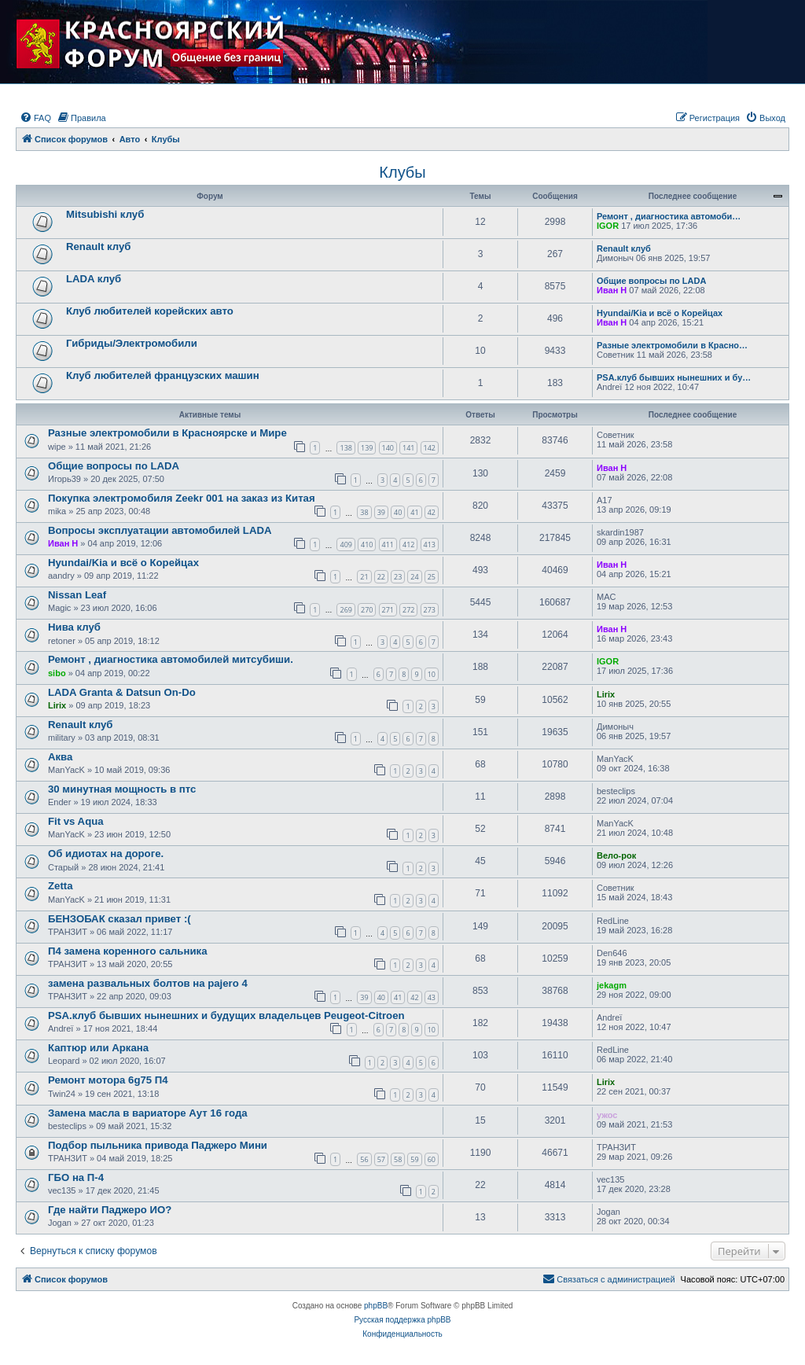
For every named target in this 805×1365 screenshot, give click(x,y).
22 (381, 577)
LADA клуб (93, 279)
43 (432, 997)
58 (398, 1159)
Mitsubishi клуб (105, 214)
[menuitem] (35, 118)
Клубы (402, 172)
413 (430, 544)
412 (408, 544)
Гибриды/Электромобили (131, 343)
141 (408, 448)
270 (367, 610)
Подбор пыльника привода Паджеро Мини (157, 1145)
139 (367, 448)
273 (430, 610)
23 (398, 577)
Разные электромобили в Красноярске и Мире (167, 433)
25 (432, 577)
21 (364, 577)
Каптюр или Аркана (98, 1048)
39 (381, 512)
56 (364, 1159)
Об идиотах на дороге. (106, 853)
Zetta (60, 886)
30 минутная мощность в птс (122, 789)
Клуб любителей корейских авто (149, 311)
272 (408, 610)
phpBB (376, 1305)
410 (367, 544)
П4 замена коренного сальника (127, 951)
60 (432, 1159)
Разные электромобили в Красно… (672, 345)
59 (414, 1159)
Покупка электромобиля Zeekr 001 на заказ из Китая (181, 498)
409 (345, 544)
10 (432, 674)
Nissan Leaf (77, 595)
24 (414, 577)
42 (432, 512)
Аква (60, 757)
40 (398, 512)
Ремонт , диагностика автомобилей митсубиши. (170, 659)
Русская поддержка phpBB (402, 1319)
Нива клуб (74, 627)
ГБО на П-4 (76, 1177)
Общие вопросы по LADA (651, 280)
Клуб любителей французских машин (162, 375)
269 (345, 610)
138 (345, 448)
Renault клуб (98, 246)
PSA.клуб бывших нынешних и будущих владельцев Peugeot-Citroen (226, 1015)
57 (381, 1159)
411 (388, 544)
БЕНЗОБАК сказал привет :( (119, 919)
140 (388, 448)
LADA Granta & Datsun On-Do (122, 692)
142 (430, 448)
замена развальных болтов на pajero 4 (148, 983)
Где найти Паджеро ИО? (109, 1210)
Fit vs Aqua (76, 821)
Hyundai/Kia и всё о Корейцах (659, 313)
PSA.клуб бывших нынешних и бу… (674, 377)
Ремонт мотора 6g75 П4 (108, 1080)
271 (388, 610)
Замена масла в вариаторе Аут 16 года (148, 1113)
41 (414, 512)
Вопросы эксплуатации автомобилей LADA (159, 530)
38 (364, 512)
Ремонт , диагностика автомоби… (669, 216)
